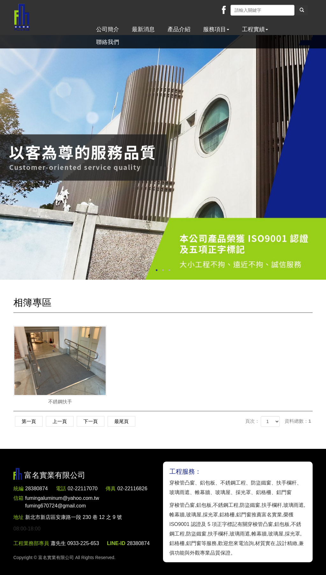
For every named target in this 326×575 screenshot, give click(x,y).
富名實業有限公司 (22, 17)
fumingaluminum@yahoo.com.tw (62, 502)
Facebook (224, 10)
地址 (18, 517)
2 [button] (163, 270)
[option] (163, 157)
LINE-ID (116, 543)
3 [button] (169, 270)
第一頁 (29, 421)
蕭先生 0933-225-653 (75, 543)
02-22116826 (132, 488)
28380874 (36, 488)
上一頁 (60, 421)
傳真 (111, 488)
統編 (18, 488)
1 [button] (156, 270)
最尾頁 (121, 421)
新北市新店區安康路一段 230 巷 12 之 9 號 (73, 517)
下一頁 (90, 421)
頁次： (252, 421)
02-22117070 (82, 488)
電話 (61, 488)
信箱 (18, 498)
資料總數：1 (298, 421)
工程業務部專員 (31, 543)
